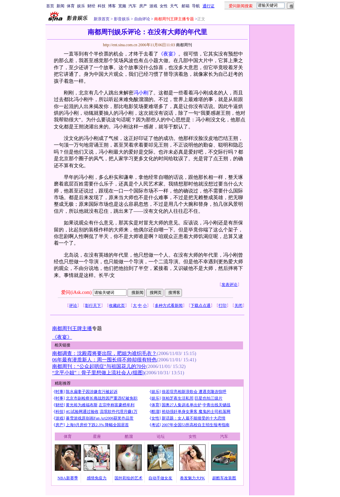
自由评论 (141, 19)
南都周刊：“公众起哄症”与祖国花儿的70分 (99, 366)
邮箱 (186, 6)
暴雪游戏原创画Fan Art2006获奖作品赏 (99, 418)
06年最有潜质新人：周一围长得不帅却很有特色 (104, 359)
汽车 (132, 6)
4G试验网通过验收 (82, 411)
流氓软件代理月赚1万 (118, 411)
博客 (112, 6)
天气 (174, 6)
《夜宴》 (168, 54)
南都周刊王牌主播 (72, 328)
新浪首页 (102, 19)
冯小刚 (140, 92)
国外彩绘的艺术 (128, 478)
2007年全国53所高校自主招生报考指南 (195, 425)
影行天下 (93, 305)
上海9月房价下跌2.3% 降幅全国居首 (97, 425)
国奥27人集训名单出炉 (182, 405)
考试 (155, 425)
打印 (222, 305)
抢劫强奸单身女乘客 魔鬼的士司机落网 (196, 411)
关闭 (238, 305)
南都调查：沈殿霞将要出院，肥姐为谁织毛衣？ (104, 353)
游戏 (153, 6)
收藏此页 (117, 305)
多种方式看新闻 (169, 305)
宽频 (122, 6)
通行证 (208, 6)
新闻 (60, 6)
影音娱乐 (122, 19)
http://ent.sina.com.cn (120, 45)
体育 (71, 6)
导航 (196, 6)
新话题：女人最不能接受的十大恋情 (193, 418)
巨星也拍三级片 (208, 398)
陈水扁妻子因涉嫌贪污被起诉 (92, 391)
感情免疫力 (97, 478)
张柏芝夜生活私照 (178, 398)
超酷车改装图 (224, 478)
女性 (164, 6)
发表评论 (229, 284)
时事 (59, 391)
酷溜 (155, 411)
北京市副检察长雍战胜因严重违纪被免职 (101, 398)
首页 (50, 6)
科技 (102, 6)
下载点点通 (201, 305)
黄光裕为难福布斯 (82, 405)
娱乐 (81, 6)
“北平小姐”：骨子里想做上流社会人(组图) (98, 372)
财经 (91, 6)
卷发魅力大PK (192, 478)
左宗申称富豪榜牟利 (116, 405)
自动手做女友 (160, 478)
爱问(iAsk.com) (76, 292)
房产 (143, 6)
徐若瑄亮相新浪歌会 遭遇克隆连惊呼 (194, 391)
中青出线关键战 (216, 405)
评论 (73, 305)
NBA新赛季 (67, 478)
